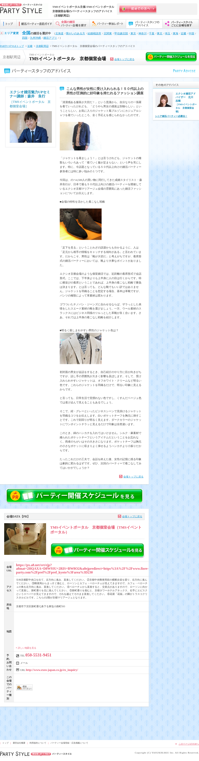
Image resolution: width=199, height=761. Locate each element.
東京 (133, 33)
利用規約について (38, 743)
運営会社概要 (19, 743)
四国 (24, 37)
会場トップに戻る (124, 59)
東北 (159, 33)
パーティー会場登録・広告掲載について (69, 743)
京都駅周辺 (42, 46)
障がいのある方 (75, 33)
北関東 (108, 33)
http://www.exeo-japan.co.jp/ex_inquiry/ (52, 670)
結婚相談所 (94, 33)
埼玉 (167, 33)
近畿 (183, 33)
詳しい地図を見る (27, 648)
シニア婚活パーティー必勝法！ (171, 116)
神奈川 (142, 33)
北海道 (59, 33)
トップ (5, 743)
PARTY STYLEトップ (12, 46)
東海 (175, 33)
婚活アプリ (50, 37)
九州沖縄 (35, 37)
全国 (26, 33)
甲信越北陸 (121, 33)
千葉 (151, 33)
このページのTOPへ (188, 744)
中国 (191, 33)
